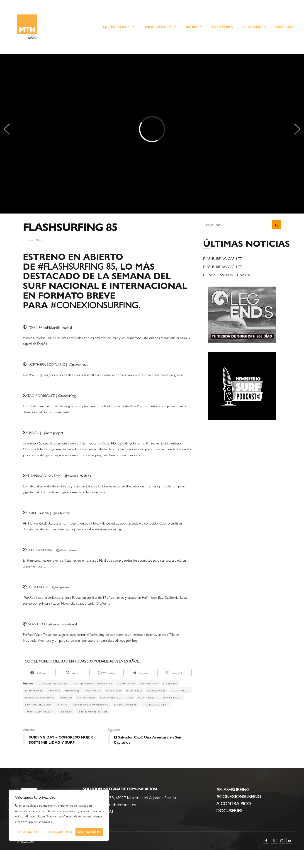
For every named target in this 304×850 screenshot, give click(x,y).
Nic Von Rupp (86, 697)
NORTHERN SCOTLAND (116, 697)
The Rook (65, 711)
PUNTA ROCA (172, 697)
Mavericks (66, 697)
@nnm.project (53, 432)
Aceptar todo (89, 832)
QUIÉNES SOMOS (119, 27)
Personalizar (28, 832)
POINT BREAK (147, 697)
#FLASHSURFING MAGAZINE (92, 683)
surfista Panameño (125, 704)
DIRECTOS (284, 26)
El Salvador (170, 683)
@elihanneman (66, 549)
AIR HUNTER (126, 683)
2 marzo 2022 (33, 240)
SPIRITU (61, 704)
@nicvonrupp (78, 364)
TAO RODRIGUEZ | (155, 704)
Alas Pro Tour (149, 683)
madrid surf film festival (40, 697)
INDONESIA (93, 690)
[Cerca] (104, 793)
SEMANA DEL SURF (38, 704)
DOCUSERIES (222, 26)
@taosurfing (67, 395)
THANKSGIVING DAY (39, 711)
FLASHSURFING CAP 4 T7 (222, 258)
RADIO (194, 27)
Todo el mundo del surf (92, 711)
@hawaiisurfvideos (77, 475)
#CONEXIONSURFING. (95, 304)
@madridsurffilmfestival (55, 327)
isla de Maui (113, 690)
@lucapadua (61, 586)
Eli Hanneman (34, 690)
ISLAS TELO (134, 690)
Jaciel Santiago (156, 690)
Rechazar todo (59, 832)
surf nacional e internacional (91, 704)
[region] (59, 815)
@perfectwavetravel (63, 624)
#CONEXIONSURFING (52, 683)
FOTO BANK (254, 27)
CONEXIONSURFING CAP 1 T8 (227, 274)
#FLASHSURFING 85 (76, 266)
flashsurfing (72, 690)
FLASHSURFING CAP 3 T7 (222, 266)
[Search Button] (276, 224)
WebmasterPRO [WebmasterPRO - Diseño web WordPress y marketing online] (28, 842)
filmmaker (54, 690)
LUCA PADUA (180, 690)
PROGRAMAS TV (161, 27)
